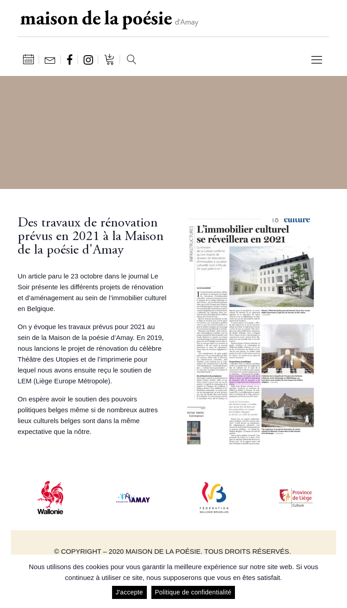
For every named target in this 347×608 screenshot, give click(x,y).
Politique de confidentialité (193, 592)
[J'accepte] (335, 581)
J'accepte (129, 592)
